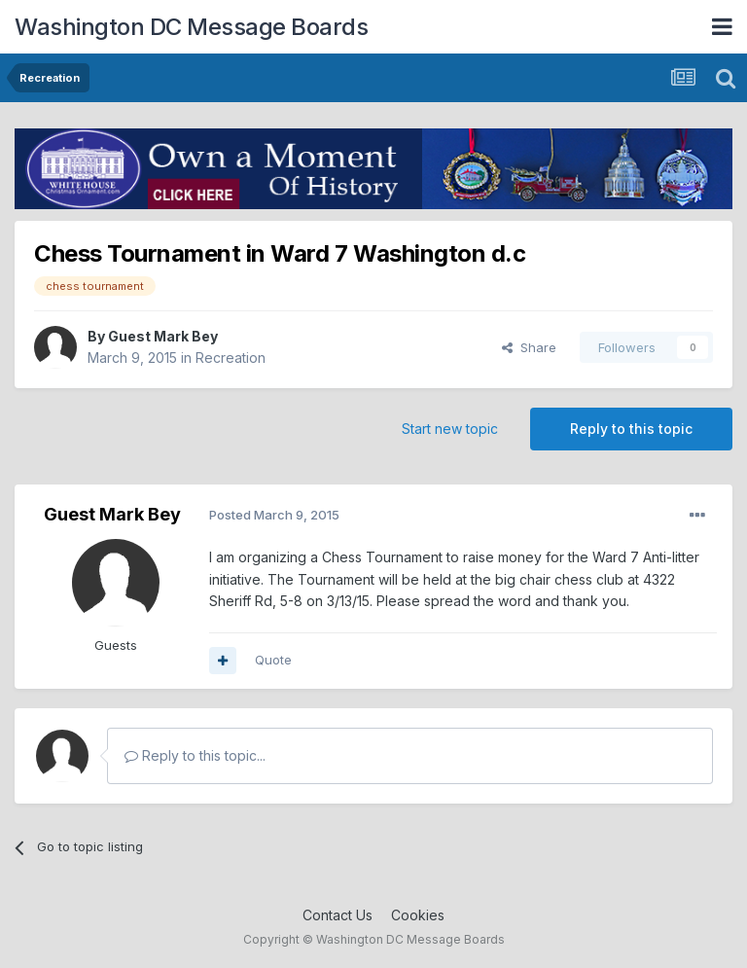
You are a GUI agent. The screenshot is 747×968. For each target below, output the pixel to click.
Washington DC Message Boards (191, 27)
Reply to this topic (631, 428)
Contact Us (337, 915)
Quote (273, 659)
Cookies (418, 915)
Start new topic (450, 428)
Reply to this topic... (195, 755)
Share (529, 347)
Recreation (231, 357)
